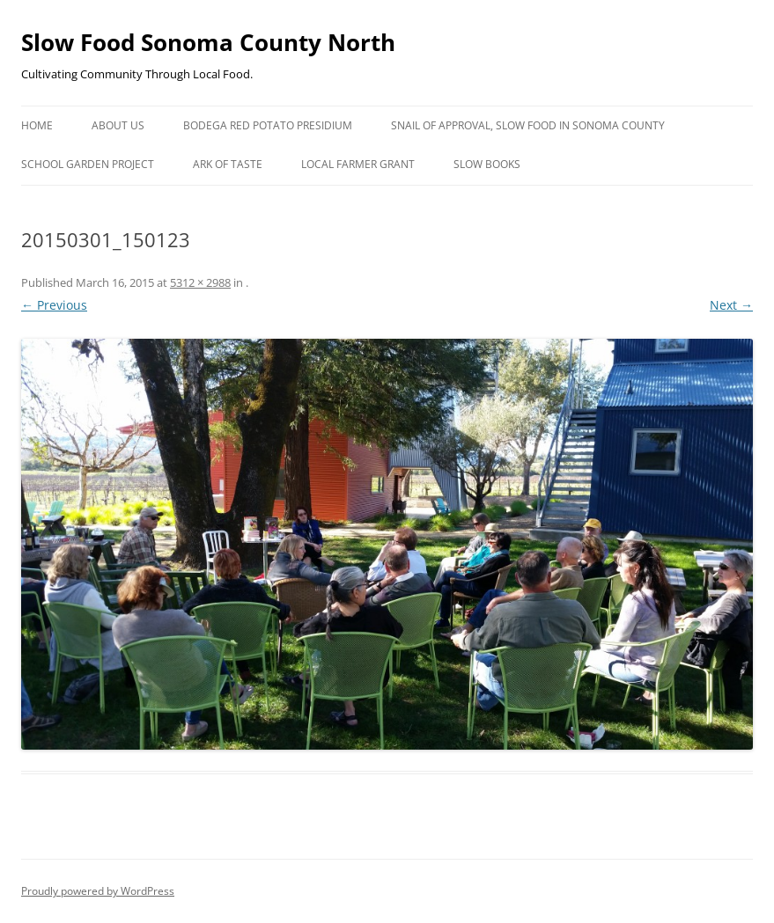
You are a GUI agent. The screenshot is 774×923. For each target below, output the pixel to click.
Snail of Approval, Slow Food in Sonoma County (528, 125)
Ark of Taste (227, 164)
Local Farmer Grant (358, 164)
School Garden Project (87, 164)
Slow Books (486, 164)
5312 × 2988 (200, 282)
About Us (118, 125)
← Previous (54, 305)
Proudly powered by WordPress (97, 890)
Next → (731, 305)
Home (37, 125)
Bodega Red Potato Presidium (267, 125)
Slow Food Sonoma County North (208, 42)
